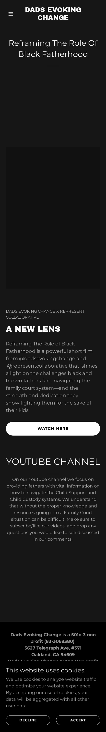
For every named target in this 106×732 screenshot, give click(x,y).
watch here (53, 428)
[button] (13, 14)
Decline (28, 720)
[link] (53, 18)
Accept (78, 720)
